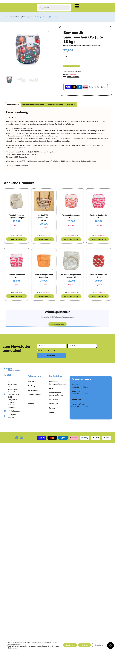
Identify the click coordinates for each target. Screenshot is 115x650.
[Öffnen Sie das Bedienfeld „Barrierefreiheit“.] (110, 645)
